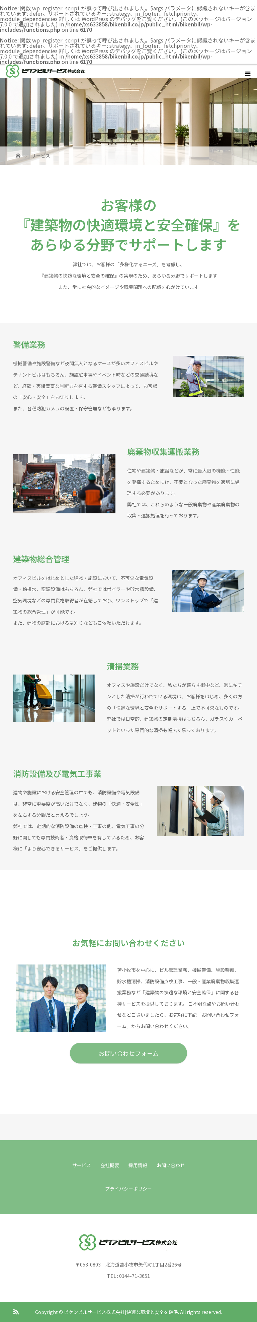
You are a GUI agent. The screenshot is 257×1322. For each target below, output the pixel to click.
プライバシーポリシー (128, 1188)
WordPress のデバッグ (109, 19)
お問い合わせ (171, 1165)
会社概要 (109, 1165)
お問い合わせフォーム (129, 1053)
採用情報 (137, 1165)
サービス (81, 1165)
